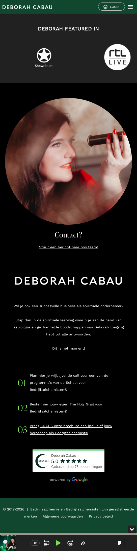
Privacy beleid (101, 516)
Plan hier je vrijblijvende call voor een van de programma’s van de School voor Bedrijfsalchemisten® (69, 382)
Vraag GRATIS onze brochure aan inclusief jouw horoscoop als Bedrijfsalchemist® (71, 429)
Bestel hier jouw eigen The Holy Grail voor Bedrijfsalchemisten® (66, 407)
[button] (130, 7)
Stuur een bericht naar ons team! (68, 247)
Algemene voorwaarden (63, 516)
